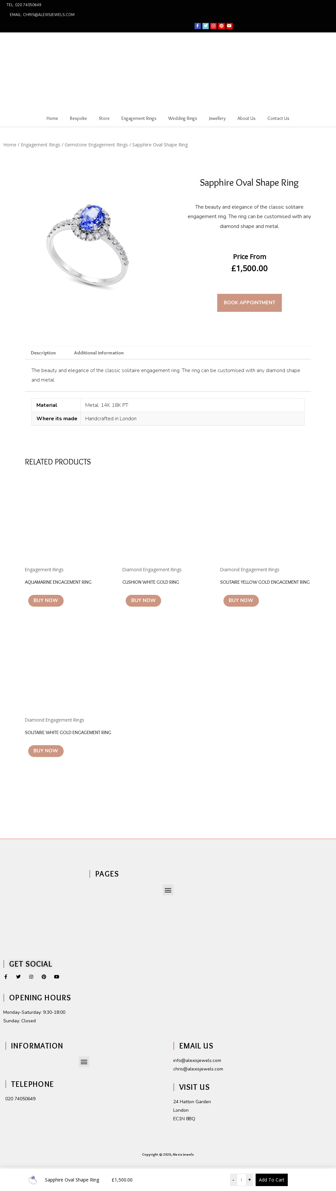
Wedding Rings (182, 118)
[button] (168, 913)
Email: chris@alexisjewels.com (42, 14)
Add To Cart (271, 1180)
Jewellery (217, 118)
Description (44, 353)
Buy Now (50, 603)
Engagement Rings (139, 118)
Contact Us (278, 118)
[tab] (44, 353)
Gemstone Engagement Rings (99, 144)
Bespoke (78, 118)
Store (104, 118)
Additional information (102, 353)
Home (52, 118)
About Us (247, 118)
